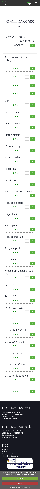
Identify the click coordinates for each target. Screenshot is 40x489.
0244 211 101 (8, 433)
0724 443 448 (18, 414)
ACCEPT (20, 478)
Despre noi (5, 450)
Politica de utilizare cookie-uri (20, 487)
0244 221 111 (8, 414)
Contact (4, 452)
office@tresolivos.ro (10, 418)
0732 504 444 (18, 433)
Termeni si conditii (7, 454)
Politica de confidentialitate (10, 456)
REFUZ (20, 483)
